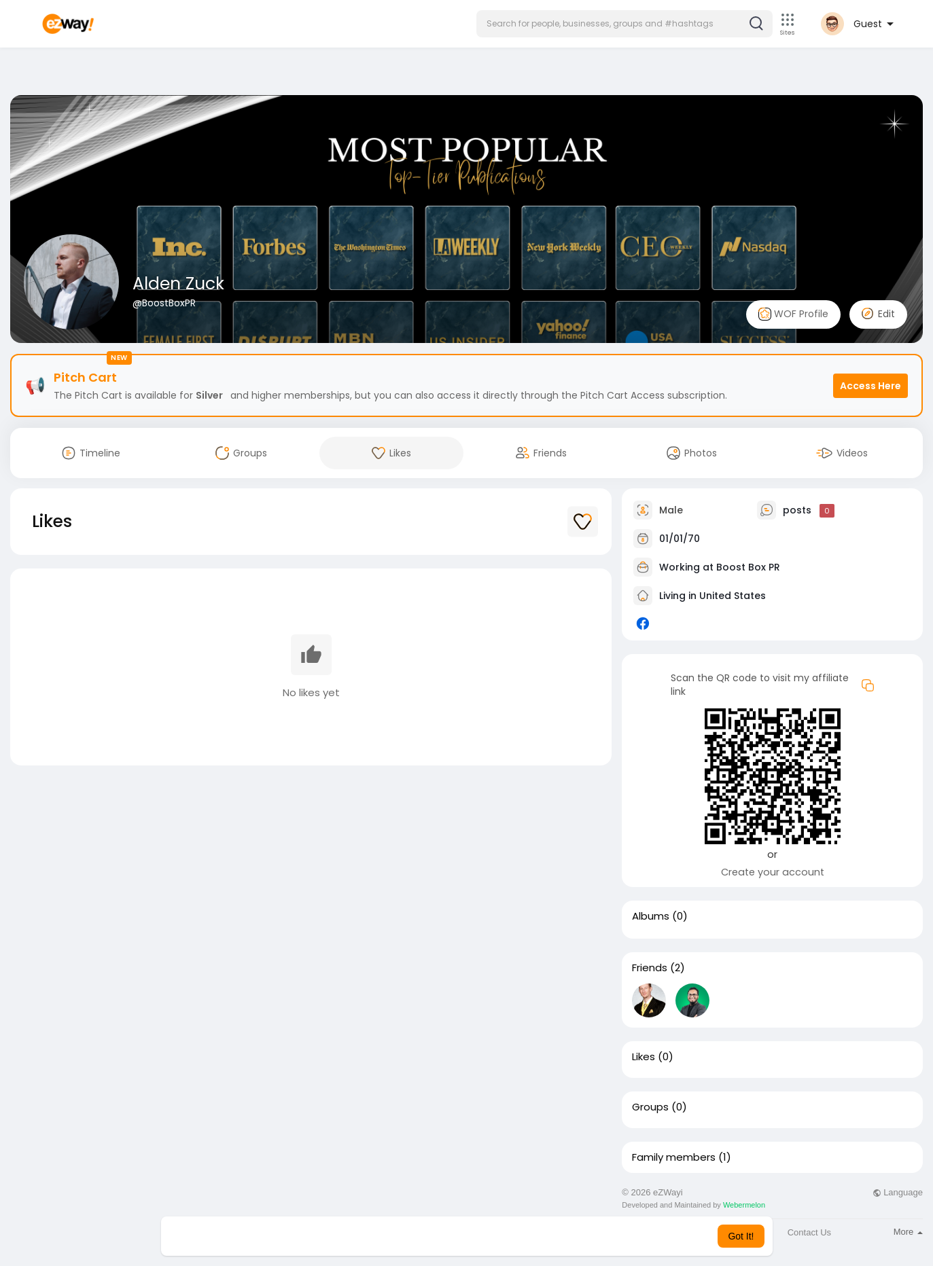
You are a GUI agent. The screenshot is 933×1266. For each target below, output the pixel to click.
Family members (674, 1157)
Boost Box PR (748, 567)
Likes (643, 1056)
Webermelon (744, 1205)
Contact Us (809, 1232)
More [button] (908, 1232)
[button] (624, 23)
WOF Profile (793, 314)
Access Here (870, 386)
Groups (650, 1107)
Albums (650, 916)
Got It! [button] (741, 1236)
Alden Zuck (178, 283)
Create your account (772, 872)
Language (898, 1192)
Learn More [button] (535, 1236)
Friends (649, 967)
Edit (878, 314)
